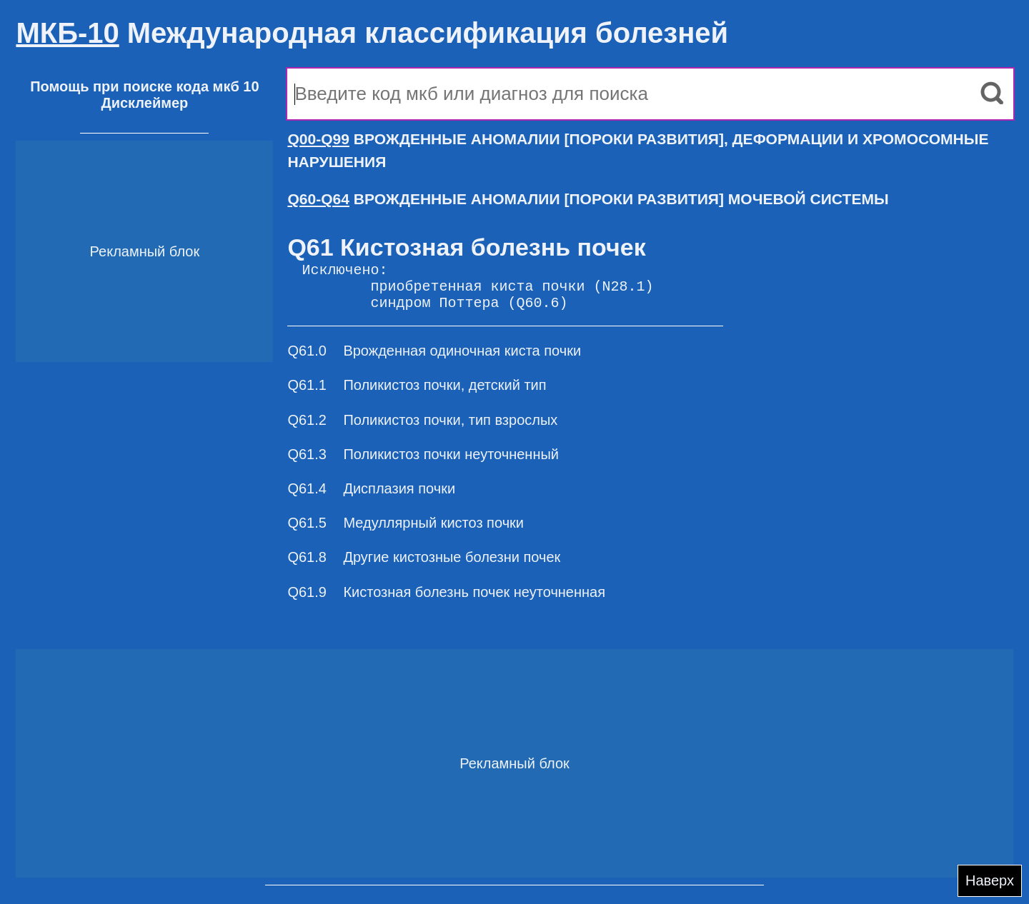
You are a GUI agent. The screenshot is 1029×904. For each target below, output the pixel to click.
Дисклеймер (144, 103)
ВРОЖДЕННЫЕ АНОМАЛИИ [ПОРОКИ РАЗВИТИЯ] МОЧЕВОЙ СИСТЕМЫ (587, 199)
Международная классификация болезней (372, 33)
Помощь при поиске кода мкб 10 (144, 86)
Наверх (989, 880)
